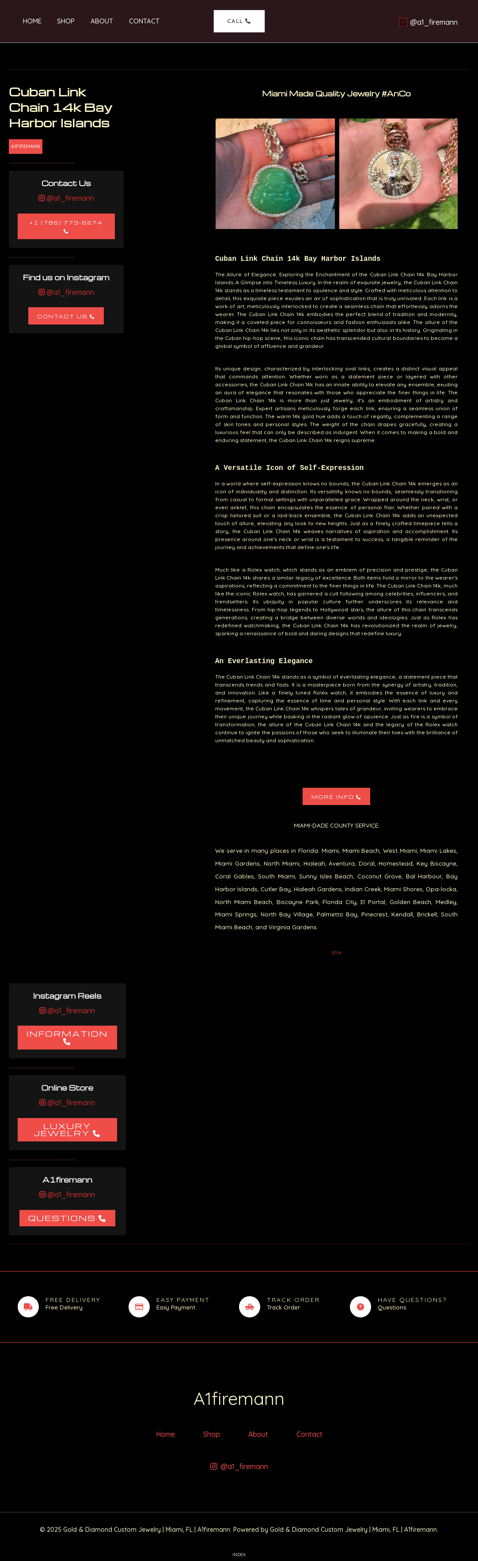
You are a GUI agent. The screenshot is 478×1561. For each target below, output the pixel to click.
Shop (58, 21)
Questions (62, 1218)
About (91, 21)
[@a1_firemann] (428, 22)
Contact (131, 21)
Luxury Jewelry (62, 1129)
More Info (332, 797)
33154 (336, 952)
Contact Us (62, 316)
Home (27, 21)
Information (67, 1033)
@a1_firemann (69, 198)
